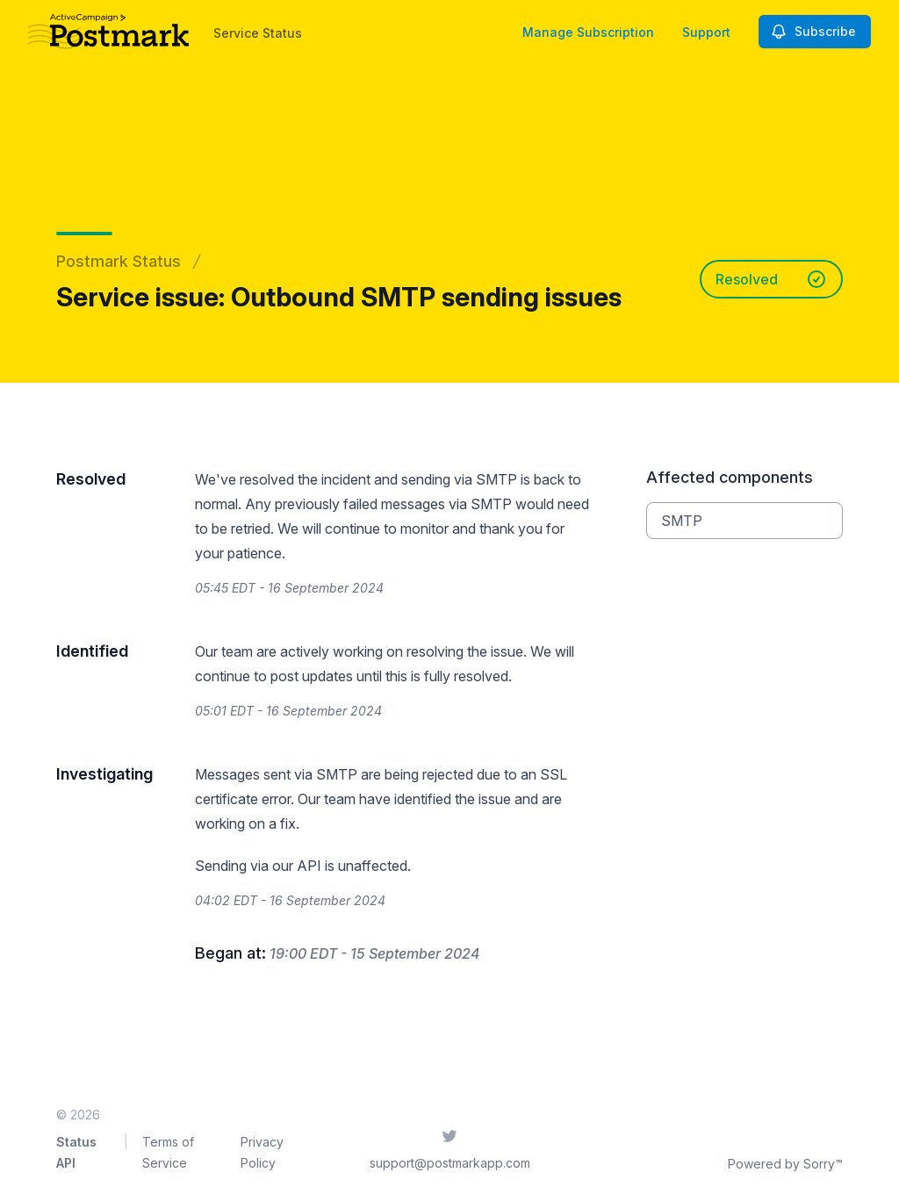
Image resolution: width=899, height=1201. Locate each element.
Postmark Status (118, 261)
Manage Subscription (588, 32)
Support (706, 32)
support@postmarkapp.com (450, 1162)
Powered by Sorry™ (785, 1163)
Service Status (257, 32)
